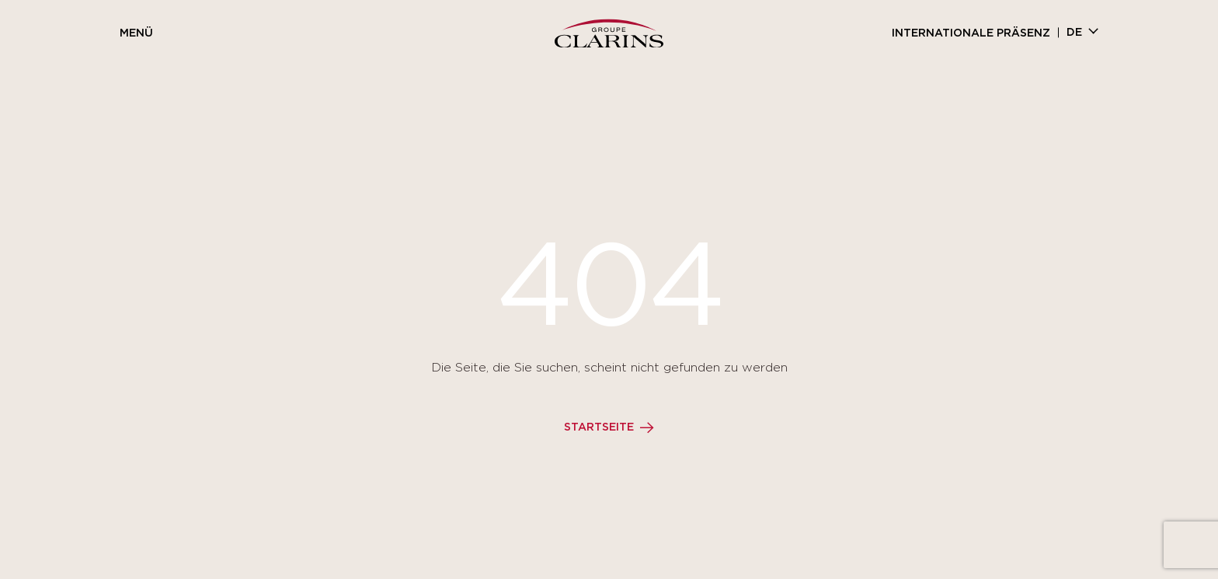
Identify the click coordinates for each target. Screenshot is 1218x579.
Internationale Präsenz (971, 33)
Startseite (599, 427)
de (1074, 32)
